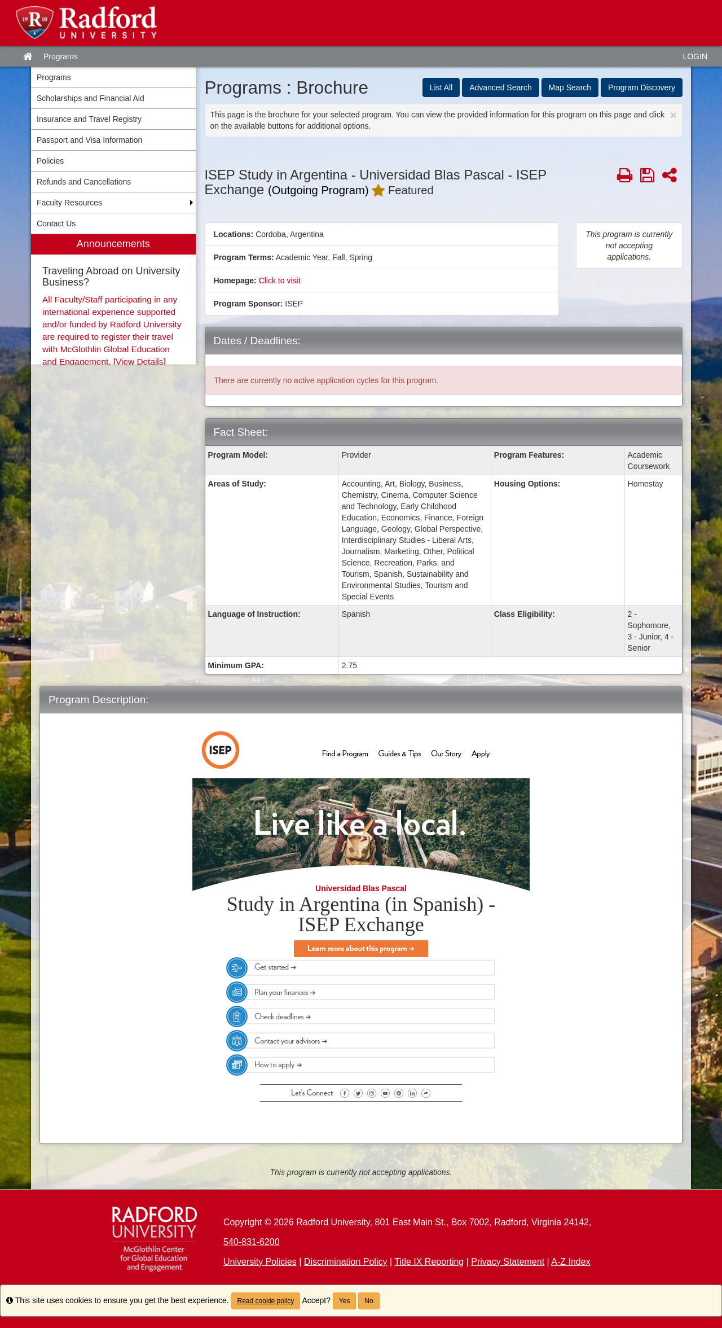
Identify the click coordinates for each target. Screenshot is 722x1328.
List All (441, 87)
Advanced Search (500, 87)
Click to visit (280, 280)
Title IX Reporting (429, 1261)
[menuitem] (113, 299)
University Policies (260, 1261)
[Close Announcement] (673, 115)
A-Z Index (570, 1261)
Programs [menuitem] (54, 77)
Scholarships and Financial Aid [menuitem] (90, 98)
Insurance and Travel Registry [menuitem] (89, 119)
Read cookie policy (265, 1301)
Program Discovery (641, 87)
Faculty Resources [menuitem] (69, 202)
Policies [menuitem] (50, 160)
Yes (344, 1301)
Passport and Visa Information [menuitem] (89, 139)
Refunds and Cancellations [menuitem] (84, 181)
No (368, 1301)
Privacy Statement (507, 1261)
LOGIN (695, 56)
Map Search (570, 87)
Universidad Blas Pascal (361, 888)
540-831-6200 (251, 1242)
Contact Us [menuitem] (56, 223)
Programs (60, 56)
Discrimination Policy (346, 1261)
